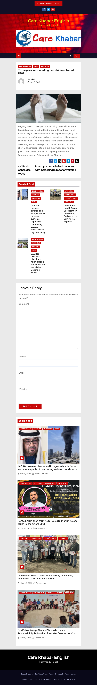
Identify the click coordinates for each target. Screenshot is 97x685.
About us (33, 679)
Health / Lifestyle (25, 66)
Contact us (57, 679)
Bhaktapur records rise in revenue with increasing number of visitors (55, 168)
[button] (71, 55)
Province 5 (69, 593)
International (50, 484)
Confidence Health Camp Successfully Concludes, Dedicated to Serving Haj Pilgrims (70, 213)
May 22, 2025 (26, 583)
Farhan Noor (40, 528)
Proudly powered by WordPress (34, 674)
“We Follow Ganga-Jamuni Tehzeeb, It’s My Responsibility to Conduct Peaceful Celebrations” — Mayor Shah (47, 633)
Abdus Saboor (40, 473)
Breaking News (37, 191)
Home (25, 679)
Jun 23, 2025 (26, 528)
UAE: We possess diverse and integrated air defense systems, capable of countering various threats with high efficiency (38, 219)
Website (23, 389)
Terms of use (69, 679)
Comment (24, 303)
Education (38, 484)
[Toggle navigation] (65, 56)
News (36, 66)
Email (22, 372)
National (35, 247)
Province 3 (68, 202)
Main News (36, 198)
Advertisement (45, 679)
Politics (59, 593)
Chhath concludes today (24, 170)
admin (33, 79)
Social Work (62, 484)
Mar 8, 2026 (25, 473)
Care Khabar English (48, 20)
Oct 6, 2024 (25, 638)
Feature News (69, 195)
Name (22, 356)
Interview (35, 195)
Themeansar (70, 674)
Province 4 (45, 66)
